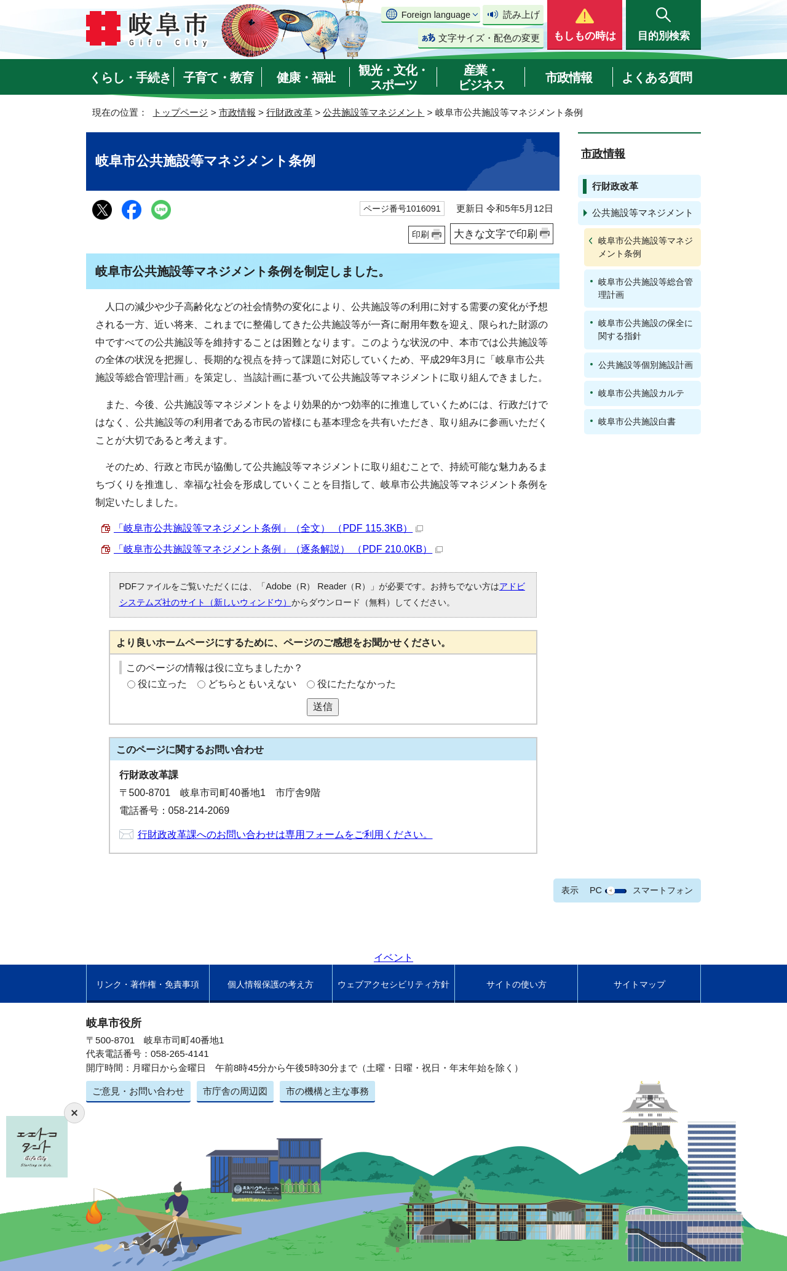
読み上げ (521, 14)
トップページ (180, 112)
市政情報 (568, 77)
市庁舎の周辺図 (235, 1091)
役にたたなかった (356, 684)
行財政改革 (289, 112)
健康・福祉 (306, 77)
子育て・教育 (218, 77)
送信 (323, 706)
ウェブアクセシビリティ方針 (393, 984)
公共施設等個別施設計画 (645, 365)
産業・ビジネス (481, 77)
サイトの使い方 (516, 984)
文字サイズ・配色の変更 (489, 38)
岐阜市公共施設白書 (637, 421)
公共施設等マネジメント (373, 112)
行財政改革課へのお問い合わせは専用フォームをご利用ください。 (285, 834)
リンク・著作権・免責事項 (147, 984)
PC (596, 890)
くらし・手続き (130, 77)
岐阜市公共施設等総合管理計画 (645, 288)
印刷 (420, 234)
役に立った (162, 684)
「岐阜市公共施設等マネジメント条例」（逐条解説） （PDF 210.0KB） (278, 549)
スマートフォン (663, 890)
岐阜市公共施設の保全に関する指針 (645, 329)
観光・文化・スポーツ (393, 77)
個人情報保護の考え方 (270, 984)
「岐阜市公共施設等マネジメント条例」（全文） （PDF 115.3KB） (268, 528)
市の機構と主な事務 (327, 1091)
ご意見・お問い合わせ (138, 1091)
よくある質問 (657, 77)
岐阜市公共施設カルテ (641, 393)
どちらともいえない (252, 684)
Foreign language (435, 15)
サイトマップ (639, 984)
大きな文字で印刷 (495, 234)
